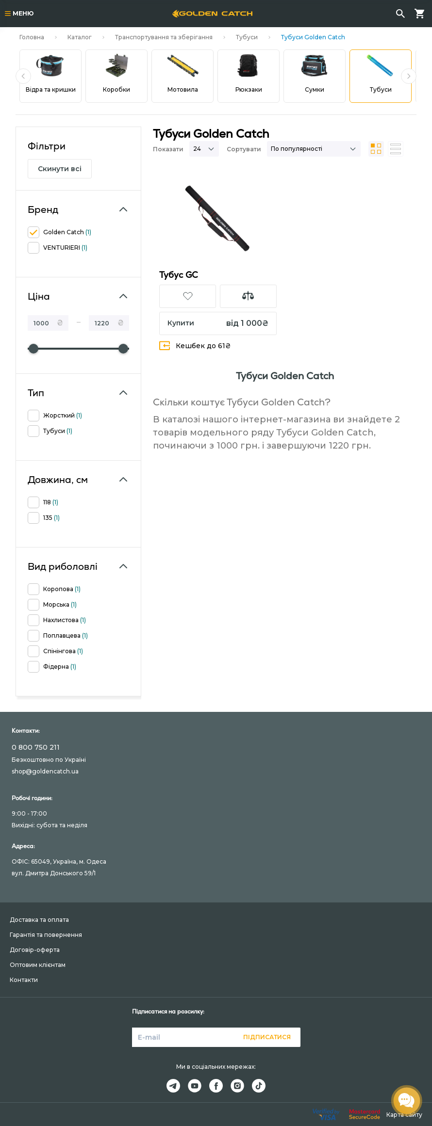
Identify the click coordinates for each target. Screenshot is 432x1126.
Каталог (79, 37)
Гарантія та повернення (46, 934)
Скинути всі (60, 168)
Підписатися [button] (267, 1037)
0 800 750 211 (36, 747)
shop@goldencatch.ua (45, 771)
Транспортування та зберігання (164, 37)
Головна (31, 37)
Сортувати (244, 149)
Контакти (24, 979)
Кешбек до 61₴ (195, 345)
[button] (23, 76)
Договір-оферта (35, 949)
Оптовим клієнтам (38, 964)
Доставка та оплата (39, 919)
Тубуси (247, 37)
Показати (168, 149)
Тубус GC (178, 274)
